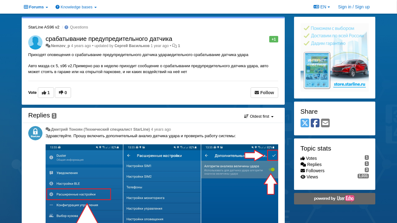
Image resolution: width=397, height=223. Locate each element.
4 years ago (161, 129)
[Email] (325, 123)
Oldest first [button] (258, 116)
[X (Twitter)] (305, 123)
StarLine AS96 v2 (43, 27)
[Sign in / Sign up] (354, 7)
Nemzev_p (60, 46)
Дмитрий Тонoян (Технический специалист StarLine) (100, 129)
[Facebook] (315, 123)
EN (322, 6)
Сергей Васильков (131, 46)
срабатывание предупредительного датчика (109, 38)
